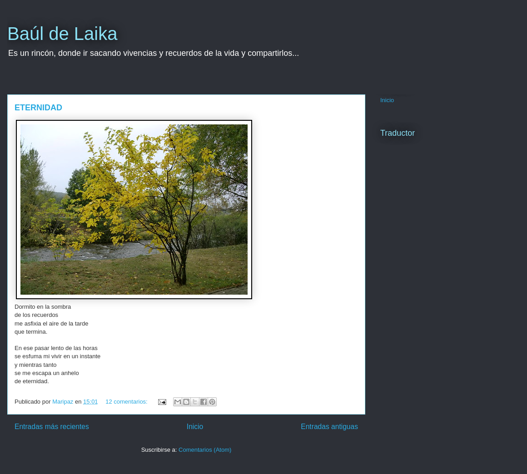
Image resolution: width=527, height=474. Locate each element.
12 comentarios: (127, 401)
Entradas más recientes (52, 426)
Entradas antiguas (329, 426)
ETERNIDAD (38, 107)
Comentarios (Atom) (205, 449)
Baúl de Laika (62, 34)
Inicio (195, 426)
